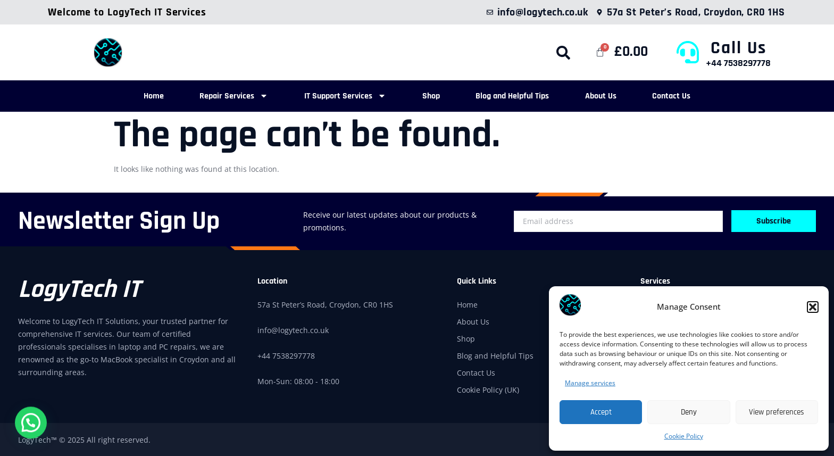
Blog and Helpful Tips (519, 95)
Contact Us (691, 95)
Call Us (738, 48)
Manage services (590, 382)
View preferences (776, 412)
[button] (812, 307)
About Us (614, 95)
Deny (689, 412)
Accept (601, 412)
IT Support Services (339, 95)
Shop (431, 95)
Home (134, 95)
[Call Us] (688, 52)
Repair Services (221, 95)
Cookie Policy (683, 436)
